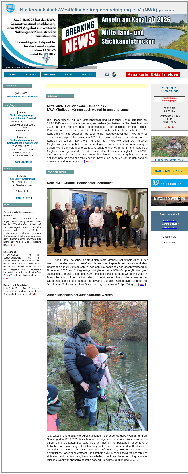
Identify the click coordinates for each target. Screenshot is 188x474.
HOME (13, 74)
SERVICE (87, 74)
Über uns (31, 74)
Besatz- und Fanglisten (15, 285)
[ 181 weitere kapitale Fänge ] (169, 160)
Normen (68, 74)
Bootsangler (9, 252)
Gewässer (50, 74)
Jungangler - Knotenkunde (22, 179)
